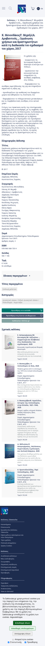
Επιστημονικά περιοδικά (10, 570)
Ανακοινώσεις (6, 588)
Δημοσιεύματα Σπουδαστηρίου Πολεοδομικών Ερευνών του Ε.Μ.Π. (28, 379)
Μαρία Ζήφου (7, 197)
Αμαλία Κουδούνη (9, 205)
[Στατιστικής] (8, 642)
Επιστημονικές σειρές (9, 567)
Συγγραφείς (5, 562)
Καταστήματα (6, 524)
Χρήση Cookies (6, 546)
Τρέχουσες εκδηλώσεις (9, 586)
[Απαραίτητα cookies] (13, 639)
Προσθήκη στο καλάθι (26, 310)
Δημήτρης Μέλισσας (10, 177)
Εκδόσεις (11, 20)
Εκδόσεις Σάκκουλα (9, 519)
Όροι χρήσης (6, 540)
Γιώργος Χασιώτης (9, 213)
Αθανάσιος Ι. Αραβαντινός (12, 192)
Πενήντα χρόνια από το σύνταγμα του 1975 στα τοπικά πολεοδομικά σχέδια (29, 371)
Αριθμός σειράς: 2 (9, 241)
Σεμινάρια (4, 583)
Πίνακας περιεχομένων (16, 275)
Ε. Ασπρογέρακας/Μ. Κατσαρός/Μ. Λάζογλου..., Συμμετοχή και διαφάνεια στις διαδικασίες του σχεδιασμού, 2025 (28, 339)
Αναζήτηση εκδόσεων (9, 556)
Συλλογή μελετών (9, 289)
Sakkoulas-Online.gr (27, 321)
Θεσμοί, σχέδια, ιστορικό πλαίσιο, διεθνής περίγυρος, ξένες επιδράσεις (29, 412)
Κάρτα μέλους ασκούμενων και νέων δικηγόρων (12, 536)
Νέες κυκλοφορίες (7, 559)
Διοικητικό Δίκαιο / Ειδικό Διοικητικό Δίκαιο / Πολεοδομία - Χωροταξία (21, 301)
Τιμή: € (22, 359)
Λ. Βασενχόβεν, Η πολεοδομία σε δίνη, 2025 (28, 364)
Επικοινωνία (5, 527)
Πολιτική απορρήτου (8, 543)
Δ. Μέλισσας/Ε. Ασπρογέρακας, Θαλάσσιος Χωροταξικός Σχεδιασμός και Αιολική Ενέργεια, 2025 (29, 447)
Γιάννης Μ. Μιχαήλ (9, 189)
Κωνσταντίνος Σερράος (11, 179)
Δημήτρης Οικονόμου (10, 194)
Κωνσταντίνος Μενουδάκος (13, 187)
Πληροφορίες (6, 578)
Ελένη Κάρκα (7, 208)
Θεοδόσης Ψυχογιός (10, 202)
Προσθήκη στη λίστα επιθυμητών (24, 316)
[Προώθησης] (25, 642)
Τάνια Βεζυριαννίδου (10, 223)
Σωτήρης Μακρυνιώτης (11, 210)
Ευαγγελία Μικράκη (9, 221)
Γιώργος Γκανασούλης (10, 200)
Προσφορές (5, 573)
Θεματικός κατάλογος (9, 564)
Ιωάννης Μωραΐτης (9, 215)
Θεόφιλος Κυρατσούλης (11, 218)
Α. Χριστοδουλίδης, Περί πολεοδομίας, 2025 (27, 471)
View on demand (7, 591)
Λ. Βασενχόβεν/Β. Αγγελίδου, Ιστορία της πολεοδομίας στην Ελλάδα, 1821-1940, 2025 (29, 404)
